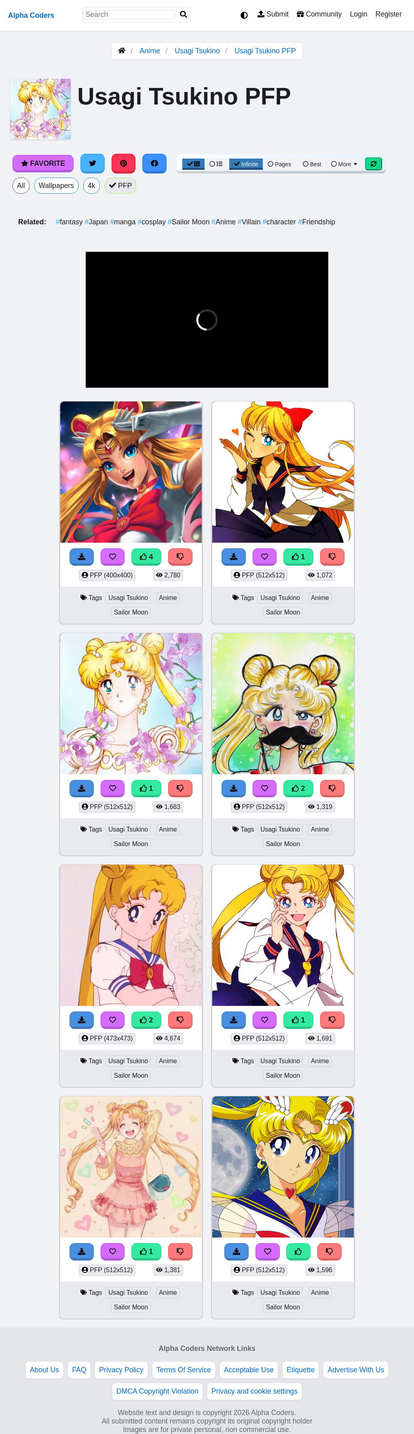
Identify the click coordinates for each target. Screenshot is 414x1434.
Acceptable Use (249, 1370)
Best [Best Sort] (312, 164)
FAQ (79, 1370)
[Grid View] (193, 164)
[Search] (183, 14)
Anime (149, 51)
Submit (273, 14)
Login (358, 14)
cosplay (153, 222)
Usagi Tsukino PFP (265, 51)
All (21, 186)
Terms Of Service (183, 1370)
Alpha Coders (31, 15)
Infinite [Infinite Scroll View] (246, 164)
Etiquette (301, 1370)
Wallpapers (56, 186)
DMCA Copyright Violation (157, 1391)
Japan (97, 222)
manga (123, 222)
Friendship (316, 222)
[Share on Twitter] (92, 163)
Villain (250, 222)
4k (91, 186)
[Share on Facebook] (154, 163)
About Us (44, 1370)
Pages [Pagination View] (279, 164)
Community (319, 14)
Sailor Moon (190, 222)
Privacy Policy (121, 1370)
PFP (120, 186)
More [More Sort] (345, 164)
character (280, 222)
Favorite (43, 163)
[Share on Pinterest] (124, 163)
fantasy (70, 222)
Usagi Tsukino (197, 51)
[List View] (216, 164)
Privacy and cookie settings (254, 1391)
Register (388, 14)
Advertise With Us (355, 1370)
